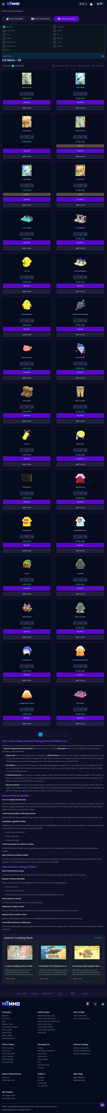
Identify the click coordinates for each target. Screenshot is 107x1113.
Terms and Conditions (10, 1027)
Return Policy (6, 1033)
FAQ (3, 1021)
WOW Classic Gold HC (46, 1027)
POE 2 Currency (7, 1048)
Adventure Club (43, 1065)
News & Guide (7, 1035)
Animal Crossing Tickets (82, 1051)
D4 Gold (41, 1080)
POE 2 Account (7, 1062)
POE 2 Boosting (7, 1059)
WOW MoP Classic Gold (46, 1016)
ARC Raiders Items (8, 1096)
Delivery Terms (7, 1024)
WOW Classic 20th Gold (46, 1018)
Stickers (40, 1048)
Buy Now (27, 102)
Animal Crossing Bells (81, 1048)
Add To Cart (26, 108)
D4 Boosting (42, 1083)
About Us (5, 1016)
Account (41, 1068)
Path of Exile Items (80, 1016)
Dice (39, 1062)
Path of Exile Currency (81, 1018)
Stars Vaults (42, 1054)
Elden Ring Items (79, 1077)
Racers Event (42, 1056)
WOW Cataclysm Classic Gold (49, 1021)
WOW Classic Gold (44, 1024)
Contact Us (6, 1018)
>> (66, 734)
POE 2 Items (6, 1051)
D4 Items (41, 1077)
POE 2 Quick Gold (8, 1054)
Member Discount (8, 1038)
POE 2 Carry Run (8, 1056)
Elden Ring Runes (79, 1080)
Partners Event (43, 1059)
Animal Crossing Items (81, 1054)
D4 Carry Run (42, 1086)
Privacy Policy (7, 1030)
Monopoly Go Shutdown (46, 1051)
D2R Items (5, 1077)
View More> (99, 938)
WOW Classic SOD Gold (46, 1030)
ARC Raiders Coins (8, 1098)
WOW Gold (42, 1033)
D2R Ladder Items (8, 1080)
